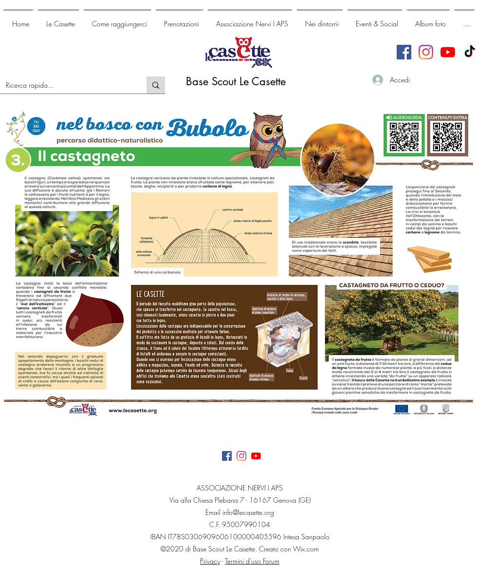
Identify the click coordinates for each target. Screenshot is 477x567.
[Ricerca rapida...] (66, 85)
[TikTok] (469, 52)
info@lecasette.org (248, 512)
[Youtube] (447, 52)
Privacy (210, 561)
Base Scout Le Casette (236, 81)
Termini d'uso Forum (252, 561)
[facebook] (404, 52)
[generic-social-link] (426, 52)
